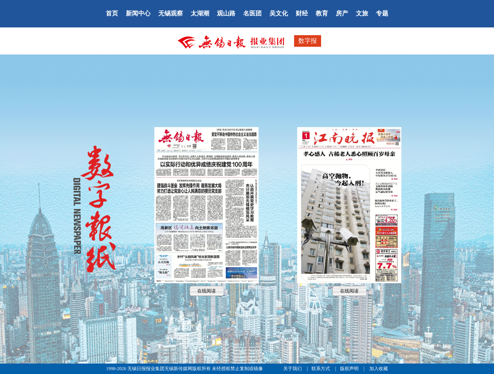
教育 (322, 13)
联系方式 (321, 368)
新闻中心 (138, 13)
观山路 (226, 13)
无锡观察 (170, 13)
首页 (112, 13)
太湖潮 (200, 13)
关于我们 (293, 368)
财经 (302, 13)
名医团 (252, 13)
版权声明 (350, 368)
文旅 (362, 13)
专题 (382, 13)
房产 (342, 13)
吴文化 (278, 13)
